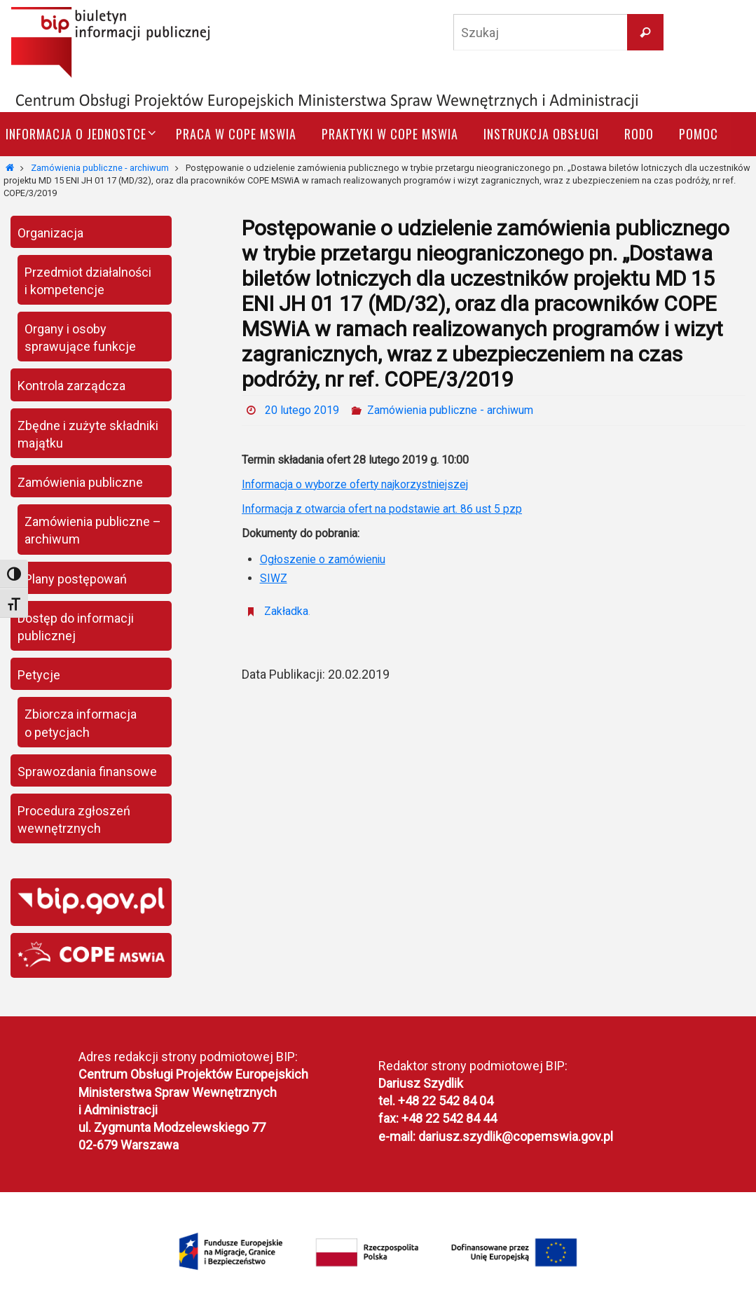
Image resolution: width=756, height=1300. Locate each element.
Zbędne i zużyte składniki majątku (88, 434)
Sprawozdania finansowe (87, 771)
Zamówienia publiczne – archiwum (93, 530)
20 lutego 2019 (302, 410)
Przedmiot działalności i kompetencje (88, 281)
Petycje (39, 675)
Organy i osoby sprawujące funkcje (80, 337)
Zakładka (286, 611)
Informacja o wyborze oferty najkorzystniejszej (356, 484)
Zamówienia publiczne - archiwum (100, 167)
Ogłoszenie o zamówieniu (323, 559)
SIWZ (273, 578)
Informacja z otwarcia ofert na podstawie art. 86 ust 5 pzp (382, 509)
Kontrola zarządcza (71, 385)
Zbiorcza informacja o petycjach (81, 723)
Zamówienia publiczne (80, 482)
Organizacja (50, 233)
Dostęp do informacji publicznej (76, 627)
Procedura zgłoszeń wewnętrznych (74, 819)
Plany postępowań (76, 579)
